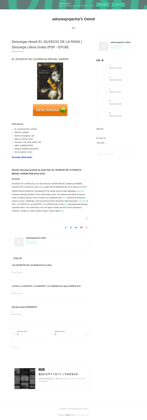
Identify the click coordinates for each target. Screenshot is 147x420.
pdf (66, 204)
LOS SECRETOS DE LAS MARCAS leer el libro (32, 265)
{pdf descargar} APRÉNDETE (24, 307)
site (62, 211)
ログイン (118, 5)
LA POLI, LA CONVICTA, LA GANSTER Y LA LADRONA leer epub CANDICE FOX (46, 286)
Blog (73, 28)
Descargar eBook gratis (22, 157)
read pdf (80, 191)
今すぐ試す (102, 4)
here (64, 198)
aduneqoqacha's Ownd (73, 19)
